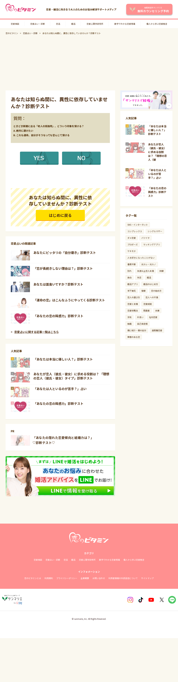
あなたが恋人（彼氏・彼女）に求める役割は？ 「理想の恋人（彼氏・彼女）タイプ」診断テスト (71, 376)
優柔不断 (131, 264)
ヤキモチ (131, 251)
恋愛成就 (147, 303)
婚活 (73, 23)
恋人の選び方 (133, 297)
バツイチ (145, 237)
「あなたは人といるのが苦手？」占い (60, 388)
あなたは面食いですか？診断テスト (58, 284)
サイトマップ (147, 578)
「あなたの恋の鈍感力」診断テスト (58, 316)
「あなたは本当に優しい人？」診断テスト (63, 359)
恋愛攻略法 (132, 310)
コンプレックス (134, 231)
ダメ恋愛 (131, 237)
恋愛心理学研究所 (95, 23)
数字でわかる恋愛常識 (124, 23)
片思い (140, 317)
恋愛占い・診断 (37, 23)
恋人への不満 (151, 297)
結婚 (129, 323)
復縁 (143, 290)
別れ (129, 270)
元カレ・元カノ (148, 264)
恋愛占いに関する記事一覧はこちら (36, 332)
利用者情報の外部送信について (123, 578)
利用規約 (48, 578)
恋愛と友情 (132, 303)
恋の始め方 (156, 290)
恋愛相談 (15, 23)
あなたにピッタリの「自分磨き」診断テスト (64, 252)
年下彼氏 (131, 290)
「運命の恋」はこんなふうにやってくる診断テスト (69, 300)
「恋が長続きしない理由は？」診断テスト (63, 268)
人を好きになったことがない (141, 257)
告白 (129, 277)
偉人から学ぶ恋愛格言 (156, 23)
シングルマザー (155, 231)
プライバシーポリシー (66, 578)
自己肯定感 (142, 323)
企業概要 (85, 578)
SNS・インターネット (137, 224)
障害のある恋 (133, 336)
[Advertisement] (89, 62)
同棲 (161, 270)
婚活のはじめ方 (150, 284)
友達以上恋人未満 (145, 270)
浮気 (129, 317)
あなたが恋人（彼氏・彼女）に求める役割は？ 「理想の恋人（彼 (157, 151)
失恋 (139, 277)
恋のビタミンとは (32, 578)
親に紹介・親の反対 (136, 330)
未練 (157, 310)
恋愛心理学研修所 (87, 559)
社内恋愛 (153, 317)
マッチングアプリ (151, 244)
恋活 (58, 23)
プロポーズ (132, 244)
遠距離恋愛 (157, 330)
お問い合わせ (98, 578)
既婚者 (146, 310)
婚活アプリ (132, 284)
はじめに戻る (60, 215)
